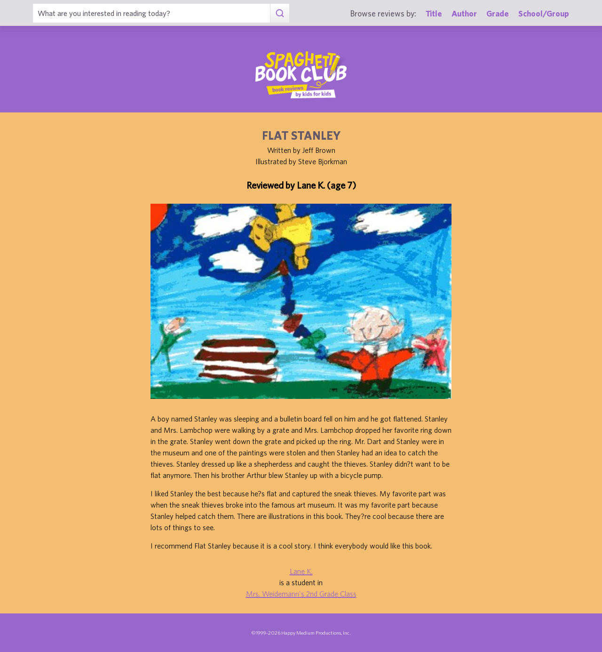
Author (464, 13)
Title (434, 13)
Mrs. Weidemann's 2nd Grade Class (301, 593)
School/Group (543, 13)
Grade (497, 13)
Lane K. (301, 571)
